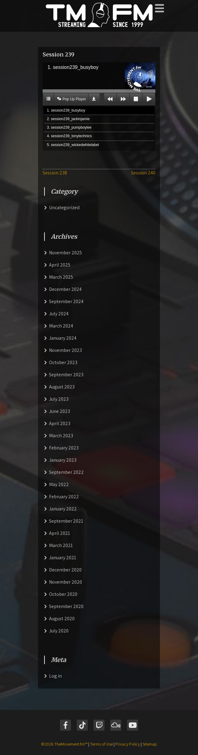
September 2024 (66, 301)
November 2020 (65, 582)
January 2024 (62, 338)
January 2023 (62, 460)
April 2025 (59, 265)
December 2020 (65, 570)
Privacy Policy (127, 744)
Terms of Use (101, 744)
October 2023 (63, 362)
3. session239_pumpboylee (69, 127)
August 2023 (62, 387)
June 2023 (59, 411)
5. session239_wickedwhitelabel (73, 145)
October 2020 (63, 594)
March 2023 (61, 435)
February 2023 (64, 448)
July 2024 (59, 313)
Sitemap (150, 744)
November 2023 (65, 350)
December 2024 (65, 289)
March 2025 (61, 277)
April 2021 (59, 533)
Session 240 (143, 173)
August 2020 (62, 618)
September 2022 (66, 472)
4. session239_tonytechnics (69, 136)
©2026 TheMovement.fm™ (64, 744)
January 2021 (62, 557)
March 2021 (61, 545)
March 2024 (61, 326)
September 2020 (66, 606)
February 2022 (64, 496)
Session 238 (55, 173)
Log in (55, 676)
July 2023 (59, 399)
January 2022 (63, 509)
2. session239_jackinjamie (68, 119)
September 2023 (66, 374)
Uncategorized (64, 207)
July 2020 (59, 631)
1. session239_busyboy (66, 110)
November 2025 (65, 252)
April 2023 (59, 423)
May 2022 (59, 484)
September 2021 (66, 521)
